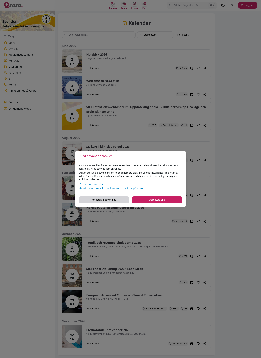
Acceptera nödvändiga (104, 199)
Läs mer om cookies (91, 184)
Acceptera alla (157, 199)
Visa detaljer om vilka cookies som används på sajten (111, 188)
